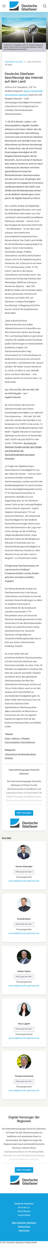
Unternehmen (11, 754)
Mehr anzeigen (24, 812)
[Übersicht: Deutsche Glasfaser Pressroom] (23, 6)
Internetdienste (27, 742)
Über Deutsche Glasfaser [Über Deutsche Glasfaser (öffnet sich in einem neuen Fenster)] (24, 1222)
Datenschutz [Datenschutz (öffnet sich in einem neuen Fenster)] (24, 1226)
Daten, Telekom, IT (13, 738)
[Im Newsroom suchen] (45, 6)
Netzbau (9, 758)
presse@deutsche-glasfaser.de (24, 881)
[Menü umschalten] (4, 6)
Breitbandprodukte (27, 754)
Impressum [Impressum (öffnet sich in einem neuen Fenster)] (24, 1230)
